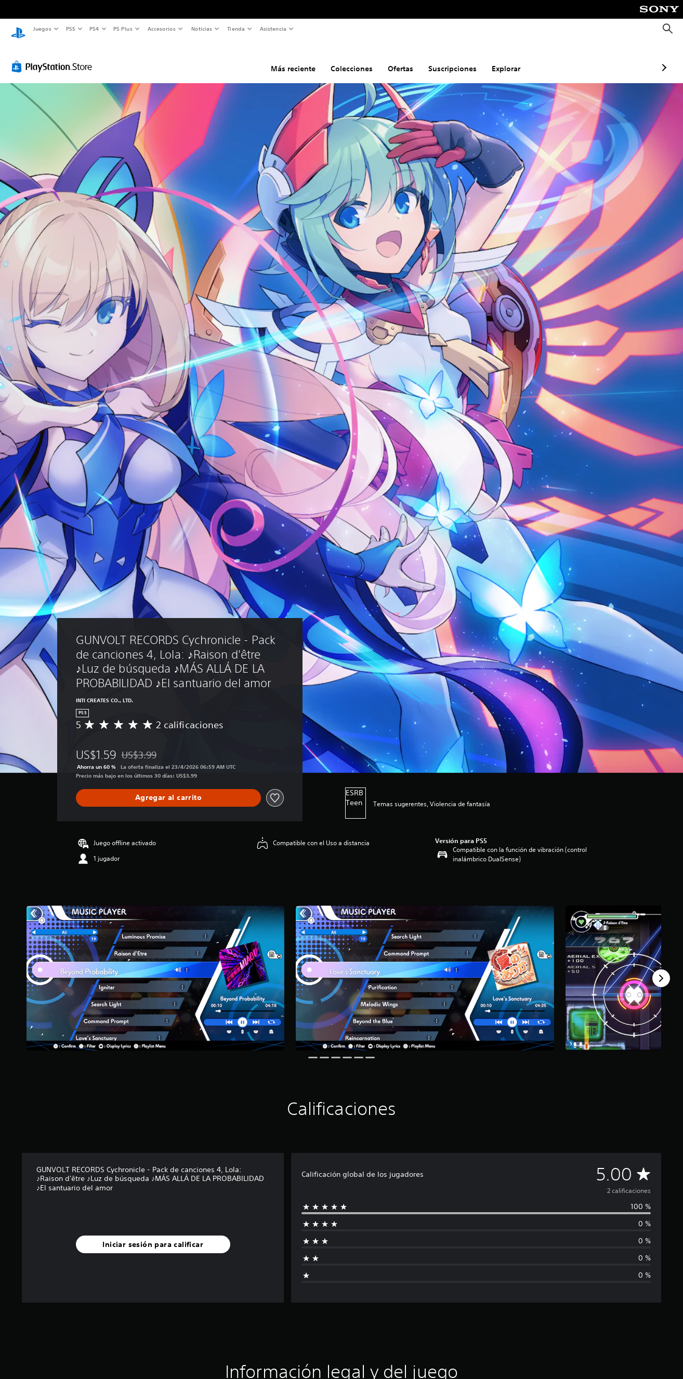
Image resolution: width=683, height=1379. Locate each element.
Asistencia (272, 28)
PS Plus (123, 28)
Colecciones (296, 58)
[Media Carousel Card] (155, 968)
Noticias (202, 28)
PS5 (71, 28)
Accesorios (162, 28)
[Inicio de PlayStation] (18, 29)
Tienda (236, 28)
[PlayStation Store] (54, 56)
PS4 (94, 28)
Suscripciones (397, 58)
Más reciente (238, 58)
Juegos (42, 28)
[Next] (661, 968)
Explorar (451, 58)
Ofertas (345, 58)
